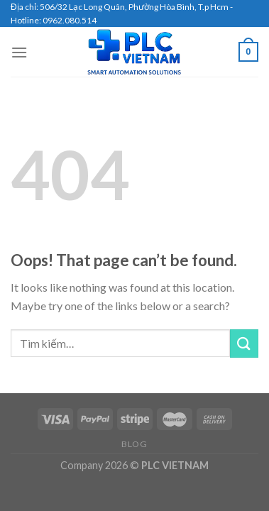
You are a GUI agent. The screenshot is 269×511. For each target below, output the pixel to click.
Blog (134, 444)
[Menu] (19, 52)
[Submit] (244, 343)
